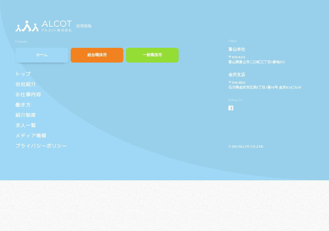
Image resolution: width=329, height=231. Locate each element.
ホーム (42, 55)
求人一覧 (25, 125)
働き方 (23, 105)
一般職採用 (152, 55)
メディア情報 (31, 136)
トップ (23, 74)
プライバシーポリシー (41, 146)
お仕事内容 (28, 94)
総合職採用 (97, 55)
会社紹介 (25, 84)
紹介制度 (25, 115)
